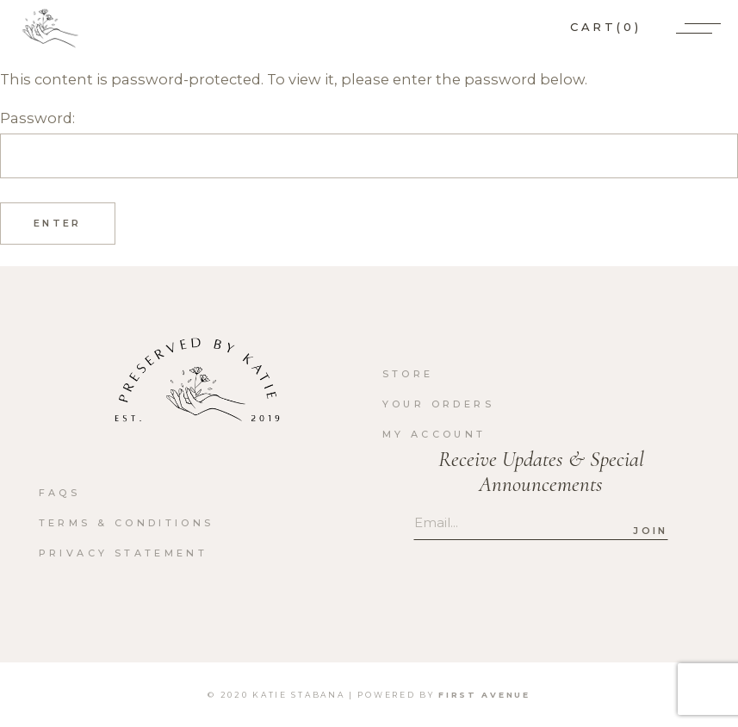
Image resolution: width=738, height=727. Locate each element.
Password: (369, 143)
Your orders (438, 404)
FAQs (60, 493)
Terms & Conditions (126, 523)
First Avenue (484, 694)
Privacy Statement (123, 553)
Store (408, 374)
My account (434, 434)
